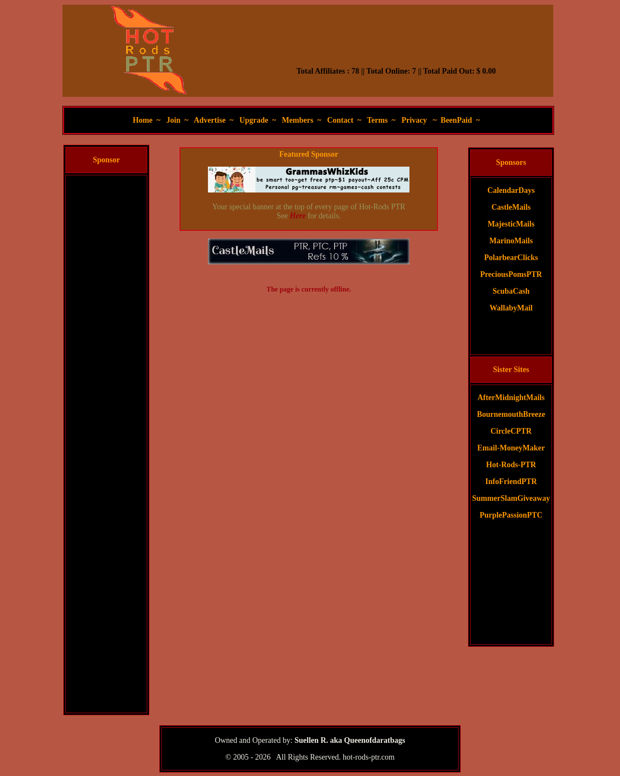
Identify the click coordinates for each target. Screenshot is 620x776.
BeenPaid (456, 120)
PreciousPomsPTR (511, 274)
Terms (377, 120)
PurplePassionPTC (511, 515)
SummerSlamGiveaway (511, 498)
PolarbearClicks (511, 257)
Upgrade (253, 120)
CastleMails (511, 207)
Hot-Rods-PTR (511, 464)
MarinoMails (511, 240)
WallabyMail (511, 308)
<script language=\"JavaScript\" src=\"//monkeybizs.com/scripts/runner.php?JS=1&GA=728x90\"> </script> (396, 45)
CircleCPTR (511, 431)
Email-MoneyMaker (511, 448)
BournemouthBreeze (511, 414)
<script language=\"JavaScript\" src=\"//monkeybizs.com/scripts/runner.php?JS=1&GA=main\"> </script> (308, 251)
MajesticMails (511, 224)
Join (173, 120)
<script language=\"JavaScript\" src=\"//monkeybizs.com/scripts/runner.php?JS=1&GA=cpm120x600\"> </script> (106, 305)
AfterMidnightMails (511, 397)
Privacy (414, 120)
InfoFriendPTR (511, 481)
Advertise (210, 120)
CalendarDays (511, 190)
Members (297, 120)
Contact (340, 120)
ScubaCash (511, 291)
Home (142, 120)
